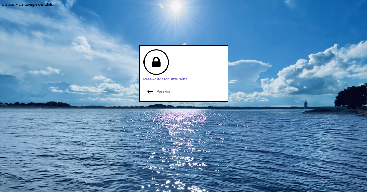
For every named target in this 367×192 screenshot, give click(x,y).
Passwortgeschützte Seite (165, 79)
